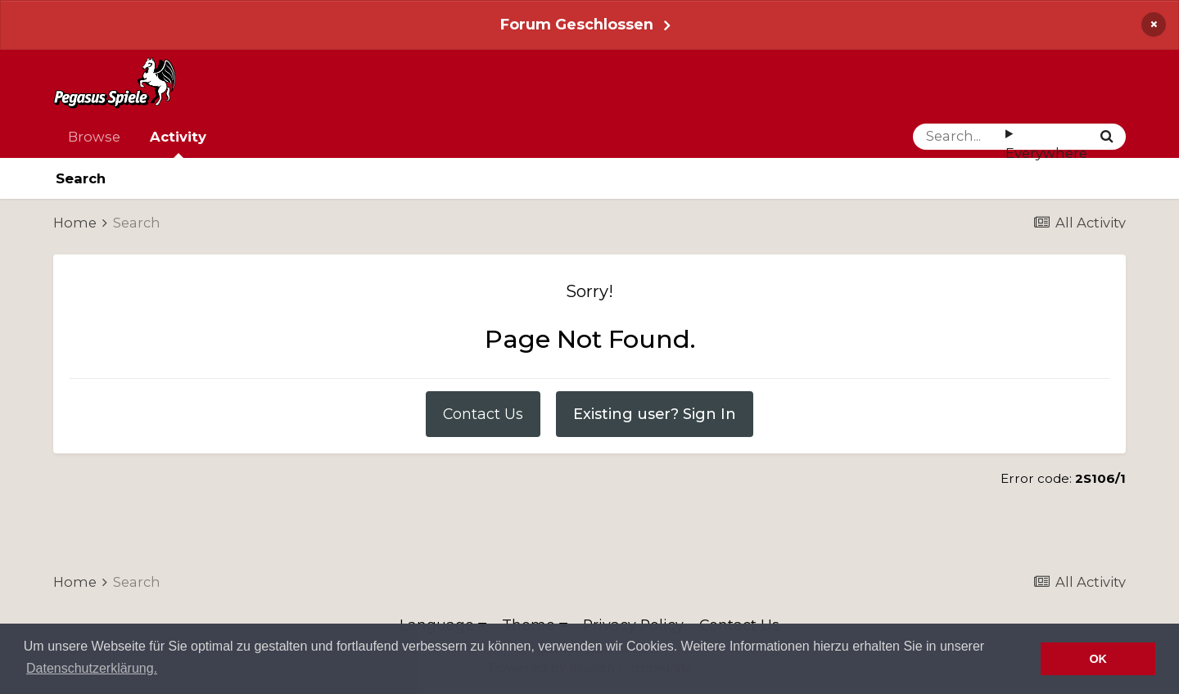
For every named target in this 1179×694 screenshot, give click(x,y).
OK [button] (1098, 658)
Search (81, 178)
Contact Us (483, 413)
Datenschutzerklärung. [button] (91, 668)
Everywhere (1046, 153)
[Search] (959, 137)
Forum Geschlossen (576, 24)
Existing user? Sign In (654, 413)
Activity (178, 143)
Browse (94, 136)
